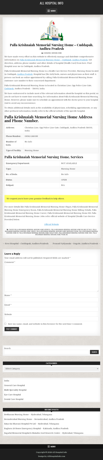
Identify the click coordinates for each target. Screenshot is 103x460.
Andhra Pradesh (25, 74)
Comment (9, 262)
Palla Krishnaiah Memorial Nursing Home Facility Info (38, 233)
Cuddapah (47, 53)
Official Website (51, 224)
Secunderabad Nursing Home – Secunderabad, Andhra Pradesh (34, 419)
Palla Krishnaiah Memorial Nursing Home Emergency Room (57, 231)
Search (7, 348)
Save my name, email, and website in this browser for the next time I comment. (45, 324)
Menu (53, 11)
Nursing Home (57, 53)
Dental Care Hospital (13, 399)
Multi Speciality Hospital (15, 390)
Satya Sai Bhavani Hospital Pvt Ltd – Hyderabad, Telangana (31, 424)
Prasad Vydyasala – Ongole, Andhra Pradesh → (76, 243)
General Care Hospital (14, 385)
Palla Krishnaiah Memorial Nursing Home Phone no (66, 234)
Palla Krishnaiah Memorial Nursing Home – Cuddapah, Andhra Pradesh (51, 46)
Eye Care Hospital (12, 395)
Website (8, 314)
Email (7, 305)
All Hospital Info (51, 3)
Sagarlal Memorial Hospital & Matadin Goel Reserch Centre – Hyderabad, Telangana (43, 433)
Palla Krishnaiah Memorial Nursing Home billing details (71, 229)
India (6, 381)
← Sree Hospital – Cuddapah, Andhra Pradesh (25, 243)
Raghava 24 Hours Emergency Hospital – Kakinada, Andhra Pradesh (36, 428)
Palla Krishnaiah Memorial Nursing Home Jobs (75, 233)
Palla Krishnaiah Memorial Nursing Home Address (32, 229)
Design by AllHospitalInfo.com (51, 456)
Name (8, 295)
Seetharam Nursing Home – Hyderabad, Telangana (28, 414)
